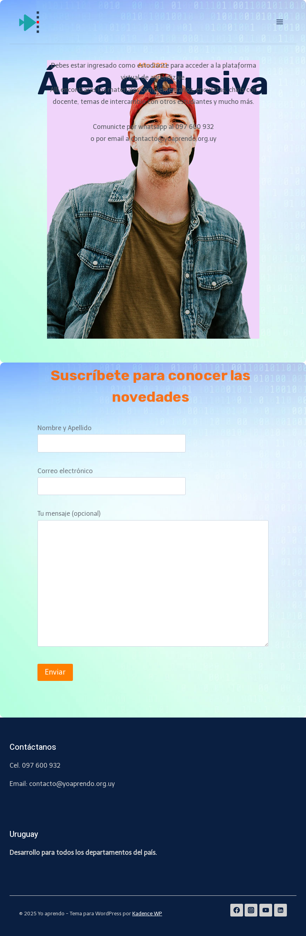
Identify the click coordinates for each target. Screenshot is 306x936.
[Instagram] (251, 910)
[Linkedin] (280, 910)
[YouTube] (265, 910)
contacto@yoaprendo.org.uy (72, 784)
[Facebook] (236, 910)
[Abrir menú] (279, 22)
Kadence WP (147, 913)
